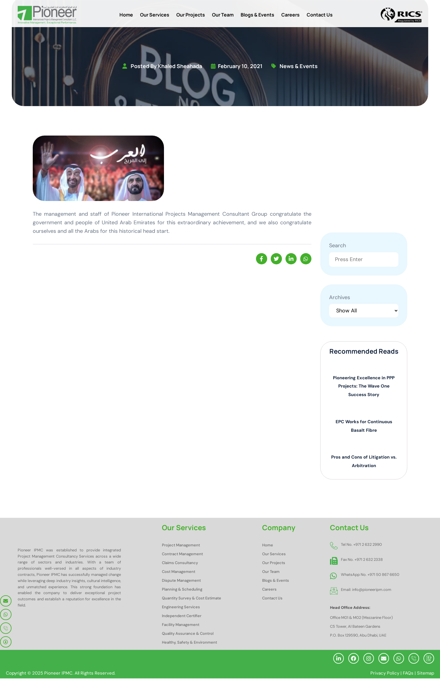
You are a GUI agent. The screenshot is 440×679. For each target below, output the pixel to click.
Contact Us (320, 14)
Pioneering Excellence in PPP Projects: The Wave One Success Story (364, 386)
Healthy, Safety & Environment (189, 642)
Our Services (154, 14)
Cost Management (178, 572)
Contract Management (182, 554)
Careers (290, 14)
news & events (299, 66)
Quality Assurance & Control (188, 634)
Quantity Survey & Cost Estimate (191, 598)
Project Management (181, 545)
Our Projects (190, 14)
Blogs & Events (257, 14)
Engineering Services (181, 607)
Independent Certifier (181, 616)
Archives (339, 297)
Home (126, 14)
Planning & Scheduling (182, 589)
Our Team (223, 14)
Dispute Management (181, 581)
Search (337, 245)
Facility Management (180, 625)
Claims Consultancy (180, 563)
